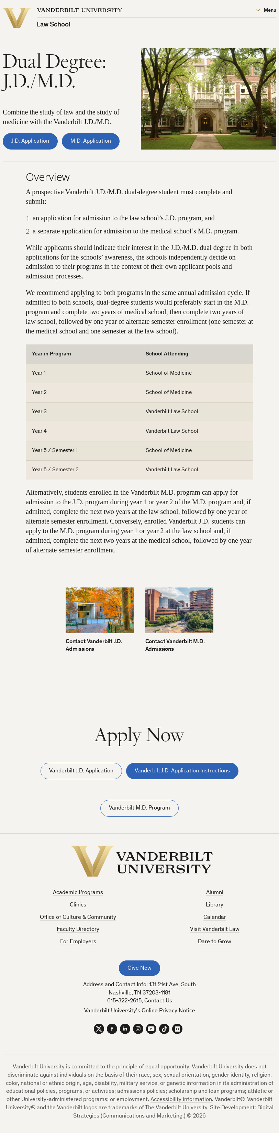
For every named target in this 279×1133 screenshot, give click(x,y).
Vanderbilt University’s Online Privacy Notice (139, 1011)
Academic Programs (78, 893)
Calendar (214, 918)
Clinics (78, 905)
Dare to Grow (214, 942)
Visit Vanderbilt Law (214, 930)
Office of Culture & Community (78, 918)
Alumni (214, 893)
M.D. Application (90, 141)
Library (214, 905)
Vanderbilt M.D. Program (139, 808)
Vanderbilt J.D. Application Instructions (182, 771)
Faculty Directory (78, 930)
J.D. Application (30, 141)
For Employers (78, 942)
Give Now (139, 968)
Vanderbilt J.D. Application (81, 771)
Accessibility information (181, 1100)
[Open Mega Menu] (266, 10)
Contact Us (158, 1001)
